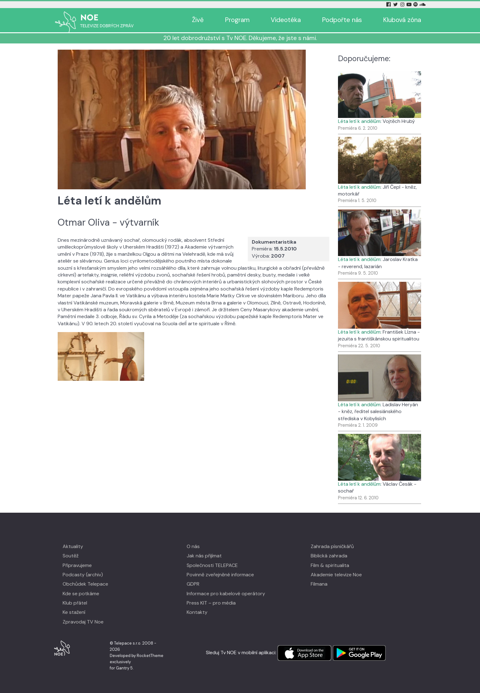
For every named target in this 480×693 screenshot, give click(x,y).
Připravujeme (77, 565)
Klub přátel (75, 603)
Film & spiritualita (330, 565)
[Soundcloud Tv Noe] (422, 4)
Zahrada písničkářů (332, 546)
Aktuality (73, 546)
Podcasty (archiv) (83, 574)
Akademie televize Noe (336, 574)
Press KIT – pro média (211, 603)
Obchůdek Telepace (85, 584)
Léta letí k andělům (359, 121)
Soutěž (70, 555)
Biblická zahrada (329, 555)
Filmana (319, 584)
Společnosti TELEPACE (212, 565)
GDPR (193, 584)
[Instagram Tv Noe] (403, 4)
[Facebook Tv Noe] (389, 4)
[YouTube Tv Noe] (409, 4)
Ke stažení (74, 612)
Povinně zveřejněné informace (220, 574)
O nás (193, 546)
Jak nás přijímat (204, 555)
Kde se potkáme (81, 593)
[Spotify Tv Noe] (416, 4)
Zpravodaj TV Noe (83, 622)
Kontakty (197, 612)
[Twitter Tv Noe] (396, 4)
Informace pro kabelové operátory (226, 593)
